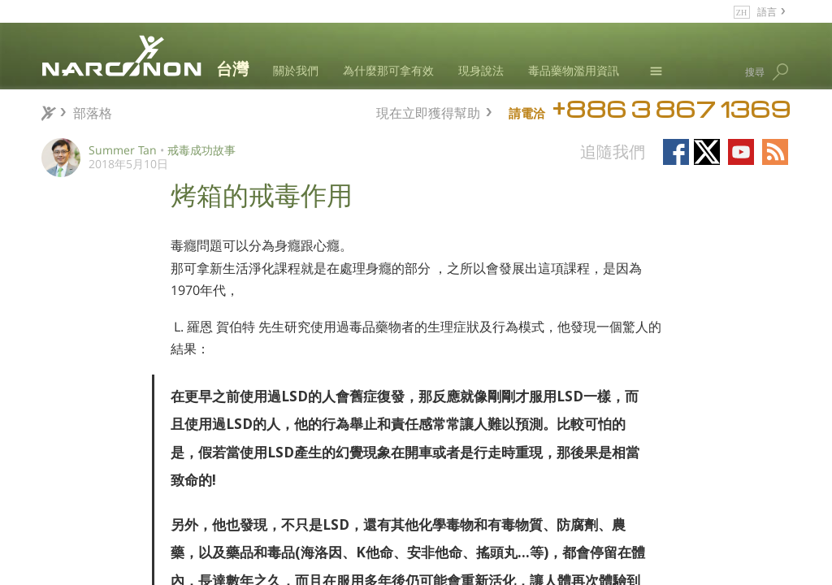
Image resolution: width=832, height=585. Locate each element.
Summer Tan (123, 150)
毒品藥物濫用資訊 (573, 70)
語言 (767, 11)
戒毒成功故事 (201, 150)
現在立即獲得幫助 (428, 110)
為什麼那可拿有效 (388, 70)
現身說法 (481, 70)
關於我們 (295, 70)
